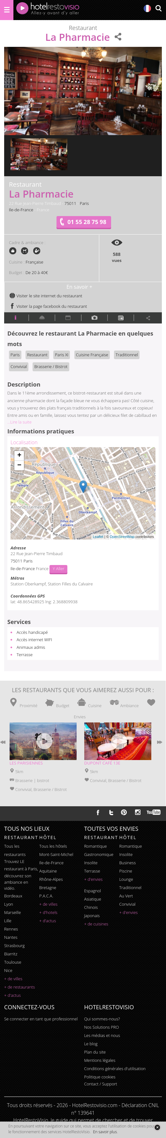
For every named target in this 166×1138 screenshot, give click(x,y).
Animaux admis (31, 647)
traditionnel (130, 887)
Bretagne (47, 887)
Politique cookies (99, 1077)
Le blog (90, 1044)
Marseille (12, 912)
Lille (7, 921)
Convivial (19, 366)
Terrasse (25, 654)
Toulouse (12, 962)
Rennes (11, 929)
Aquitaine (48, 871)
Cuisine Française (92, 355)
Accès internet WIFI (34, 639)
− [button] (19, 465)
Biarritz (10, 954)
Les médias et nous (102, 1035)
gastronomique (98, 854)
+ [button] (19, 455)
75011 (70, 203)
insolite (90, 863)
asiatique (92, 899)
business (127, 863)
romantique (95, 846)
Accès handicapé (32, 632)
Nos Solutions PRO (101, 1027)
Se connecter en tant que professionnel (41, 1019)
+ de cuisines (96, 924)
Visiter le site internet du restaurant (45, 296)
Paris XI (61, 355)
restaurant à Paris (20, 869)
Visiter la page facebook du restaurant (48, 306)
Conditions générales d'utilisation (115, 1068)
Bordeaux (13, 896)
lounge (126, 879)
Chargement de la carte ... (82, 493)
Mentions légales (99, 1060)
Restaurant (37, 355)
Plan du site (95, 1052)
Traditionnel (127, 355)
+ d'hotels (48, 912)
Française (34, 262)
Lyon (8, 904)
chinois (91, 907)
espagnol (92, 891)
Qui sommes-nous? (102, 1019)
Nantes (10, 937)
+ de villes (13, 979)
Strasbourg (14, 945)
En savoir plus (105, 1131)
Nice (8, 970)
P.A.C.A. (46, 896)
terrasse (92, 871)
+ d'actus (12, 995)
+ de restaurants (19, 987)
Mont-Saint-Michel (56, 854)
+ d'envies (93, 879)
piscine (125, 871)
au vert (126, 896)
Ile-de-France (21, 210)
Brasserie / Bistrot (50, 366)
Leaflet (98, 537)
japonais (92, 915)
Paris (84, 203)
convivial (127, 904)
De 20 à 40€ (37, 272)
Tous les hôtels (53, 846)
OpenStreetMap (122, 537)
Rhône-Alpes (51, 879)
